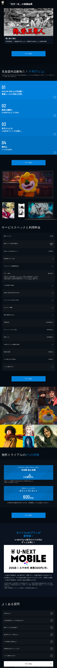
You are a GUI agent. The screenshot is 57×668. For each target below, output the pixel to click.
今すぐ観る (28, 53)
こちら (30, 278)
